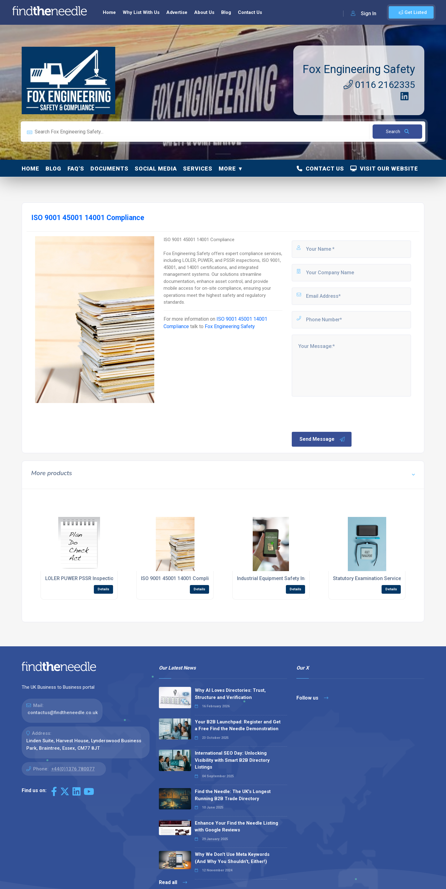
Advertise (176, 12)
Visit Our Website (384, 168)
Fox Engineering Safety (359, 69)
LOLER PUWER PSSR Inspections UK (86, 578)
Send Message (322, 439)
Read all (173, 882)
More (227, 168)
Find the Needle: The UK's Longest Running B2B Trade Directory (233, 795)
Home (109, 12)
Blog (226, 12)
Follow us (312, 698)
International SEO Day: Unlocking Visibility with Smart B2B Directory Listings (232, 760)
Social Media (156, 168)
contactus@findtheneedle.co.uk (63, 712)
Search (397, 131)
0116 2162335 (379, 84)
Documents (109, 168)
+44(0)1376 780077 (73, 769)
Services (197, 168)
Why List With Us (141, 12)
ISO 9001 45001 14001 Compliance (180, 578)
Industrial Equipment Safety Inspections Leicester (293, 578)
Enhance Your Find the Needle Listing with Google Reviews (236, 826)
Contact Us (250, 12)
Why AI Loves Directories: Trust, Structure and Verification (230, 693)
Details (103, 589)
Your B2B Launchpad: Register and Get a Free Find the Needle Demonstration (238, 725)
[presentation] (338, 413)
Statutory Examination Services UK (372, 578)
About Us (204, 12)
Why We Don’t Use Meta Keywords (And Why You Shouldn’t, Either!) (232, 858)
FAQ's (76, 168)
